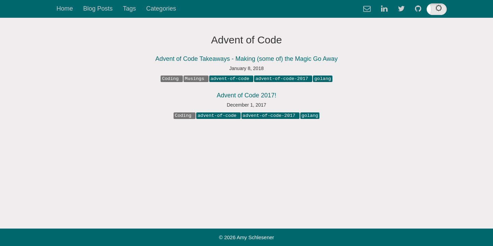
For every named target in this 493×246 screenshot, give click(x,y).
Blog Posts (98, 8)
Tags (129, 8)
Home (64, 8)
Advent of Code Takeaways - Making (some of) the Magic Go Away (246, 58)
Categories (161, 8)
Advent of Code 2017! (246, 95)
